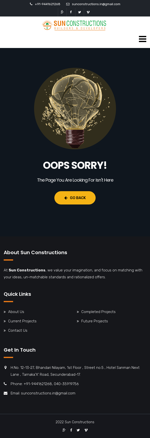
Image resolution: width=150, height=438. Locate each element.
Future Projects (94, 321)
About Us (16, 312)
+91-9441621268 (47, 4)
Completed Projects (98, 312)
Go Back (75, 198)
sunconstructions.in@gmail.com (96, 4)
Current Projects (22, 321)
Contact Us (17, 330)
